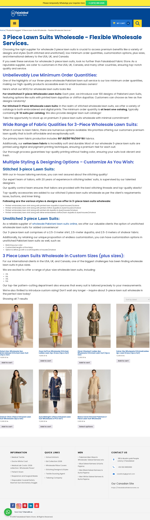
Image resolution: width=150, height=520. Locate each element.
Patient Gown (17, 472)
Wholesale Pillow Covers (56, 465)
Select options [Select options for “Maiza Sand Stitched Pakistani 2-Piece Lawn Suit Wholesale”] (86, 426)
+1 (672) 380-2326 (96, 3)
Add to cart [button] (7, 362)
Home (2, 30)
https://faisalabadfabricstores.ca (125, 487)
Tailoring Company (54, 478)
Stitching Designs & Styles (57, 469)
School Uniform (52, 457)
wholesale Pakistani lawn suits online (54, 223)
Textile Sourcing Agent (55, 473)
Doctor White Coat (20, 461)
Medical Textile (18, 457)
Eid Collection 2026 (54, 461)
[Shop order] (137, 299)
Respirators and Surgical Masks (25, 476)
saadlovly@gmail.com (126, 474)
